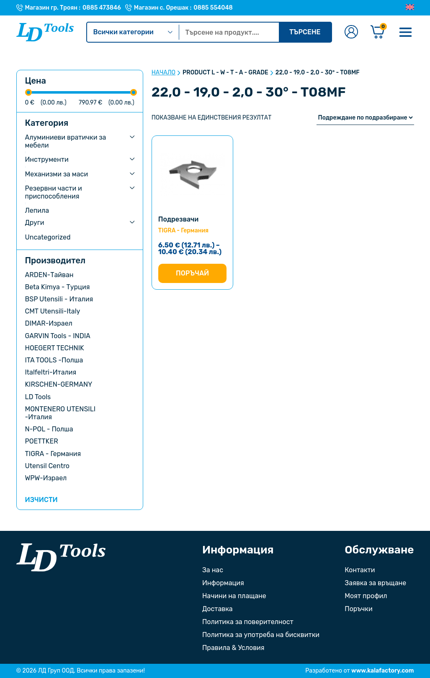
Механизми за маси (56, 174)
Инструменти (47, 159)
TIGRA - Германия (53, 454)
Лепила (37, 210)
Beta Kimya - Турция (57, 287)
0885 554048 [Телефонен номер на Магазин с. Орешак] (212, 8)
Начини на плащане (234, 596)
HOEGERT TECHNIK (54, 348)
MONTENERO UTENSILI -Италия (60, 413)
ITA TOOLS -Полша (54, 360)
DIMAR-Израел (48, 323)
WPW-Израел (46, 478)
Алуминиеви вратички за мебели (65, 141)
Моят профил (366, 596)
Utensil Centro (47, 466)
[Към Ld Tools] (45, 32)
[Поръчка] (365, 117)
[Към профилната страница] (351, 32)
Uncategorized (48, 237)
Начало (163, 73)
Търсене (305, 32)
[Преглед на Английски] (410, 7)
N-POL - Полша (49, 429)
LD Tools (38, 397)
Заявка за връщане (375, 583)
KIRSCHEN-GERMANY (59, 384)
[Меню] (405, 32)
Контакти (360, 570)
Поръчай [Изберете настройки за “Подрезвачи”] (192, 273)
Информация (223, 583)
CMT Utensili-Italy (52, 311)
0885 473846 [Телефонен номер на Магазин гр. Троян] (101, 8)
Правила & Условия (233, 648)
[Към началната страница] (61, 557)
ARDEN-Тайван (49, 275)
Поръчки (358, 609)
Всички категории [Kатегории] (133, 32)
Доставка (217, 609)
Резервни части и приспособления (53, 192)
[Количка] (378, 32)
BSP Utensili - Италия (59, 299)
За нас (212, 570)
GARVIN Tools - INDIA (57, 336)
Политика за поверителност (248, 622)
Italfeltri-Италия (51, 372)
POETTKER (41, 441)
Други (34, 223)
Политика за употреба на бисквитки (260, 635)
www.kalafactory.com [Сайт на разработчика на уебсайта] (382, 670)
